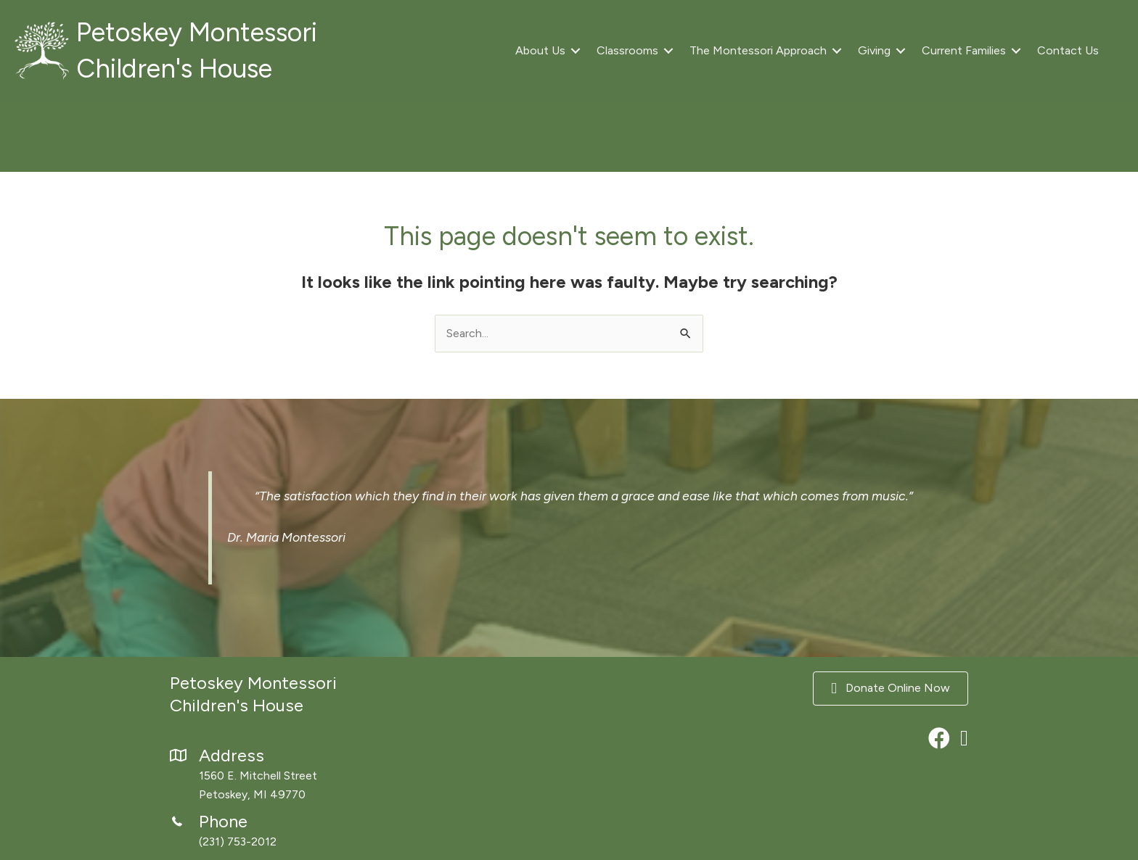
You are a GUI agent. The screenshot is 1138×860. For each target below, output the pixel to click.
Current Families (964, 50)
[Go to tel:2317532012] (293, 832)
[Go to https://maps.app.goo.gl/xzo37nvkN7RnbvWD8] (293, 776)
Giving (874, 50)
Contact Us (1068, 50)
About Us (540, 50)
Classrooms (627, 50)
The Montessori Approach (758, 50)
